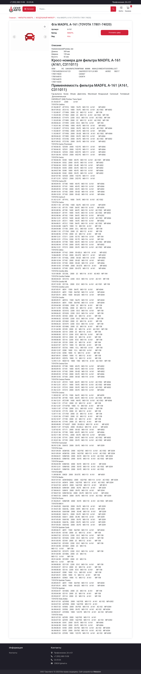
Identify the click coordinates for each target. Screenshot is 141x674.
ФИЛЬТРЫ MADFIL (25, 18)
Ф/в (68, 36)
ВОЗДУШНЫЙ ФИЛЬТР (45, 18)
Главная (12, 18)
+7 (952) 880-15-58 (17, 2)
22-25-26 (30, 2)
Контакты (13, 653)
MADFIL (70, 33)
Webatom (97, 672)
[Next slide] (45, 37)
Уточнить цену (115, 33)
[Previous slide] (14, 37)
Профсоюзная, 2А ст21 (121, 2)
